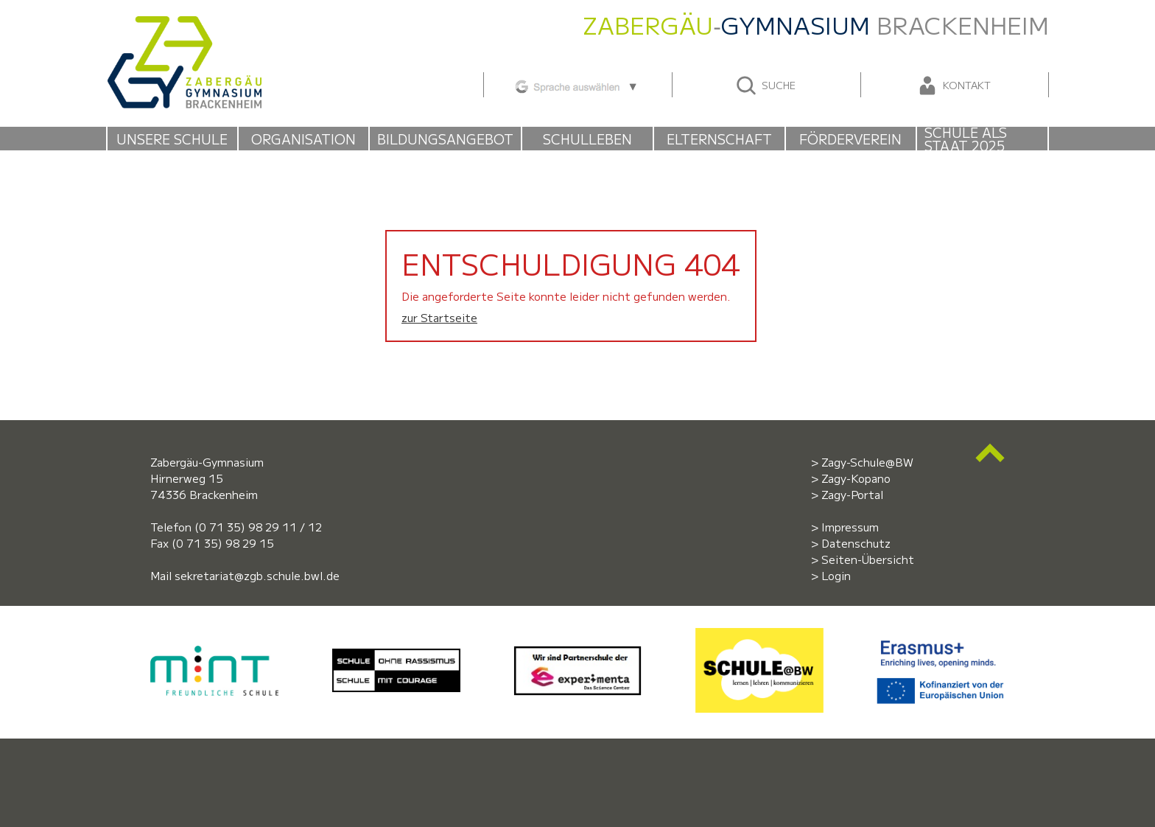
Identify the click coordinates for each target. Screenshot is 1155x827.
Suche (765, 85)
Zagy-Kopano (856, 478)
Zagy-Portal (852, 494)
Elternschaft (719, 138)
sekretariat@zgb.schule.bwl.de (257, 575)
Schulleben (587, 138)
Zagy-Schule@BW (867, 462)
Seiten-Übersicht (867, 559)
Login (836, 575)
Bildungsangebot (445, 138)
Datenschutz (856, 543)
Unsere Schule (172, 138)
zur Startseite (439, 317)
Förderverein (850, 138)
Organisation (303, 138)
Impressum (850, 526)
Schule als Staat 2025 (965, 138)
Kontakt (953, 85)
